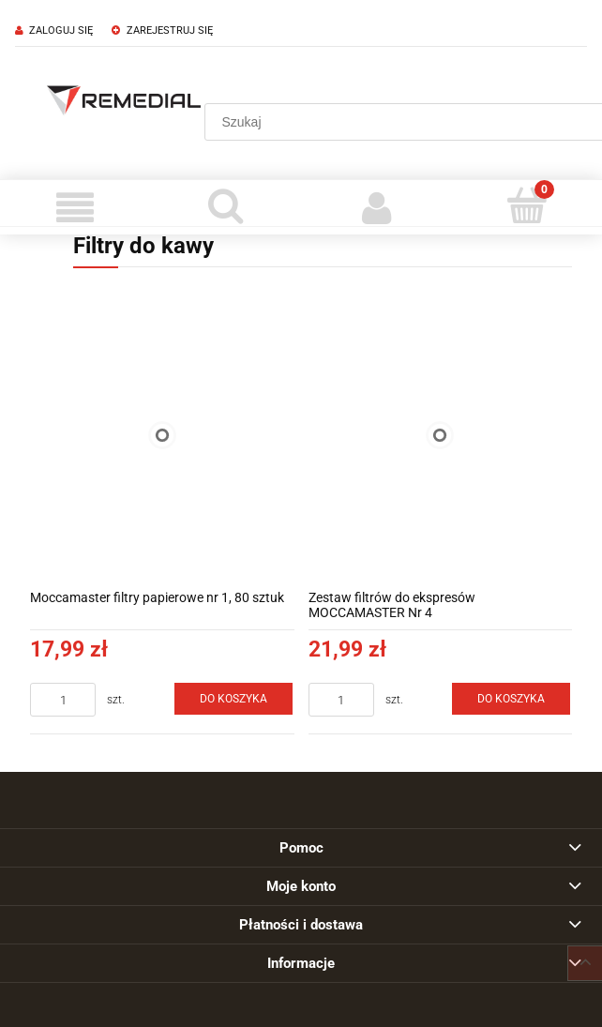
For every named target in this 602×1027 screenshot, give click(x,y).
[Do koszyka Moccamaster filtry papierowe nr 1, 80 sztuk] (233, 699)
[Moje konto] (376, 207)
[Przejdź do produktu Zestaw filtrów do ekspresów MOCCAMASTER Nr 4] (441, 435)
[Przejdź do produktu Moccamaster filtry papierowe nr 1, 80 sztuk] (162, 435)
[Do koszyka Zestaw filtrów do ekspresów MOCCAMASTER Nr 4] (511, 699)
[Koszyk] (527, 205)
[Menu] (75, 207)
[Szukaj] (226, 205)
